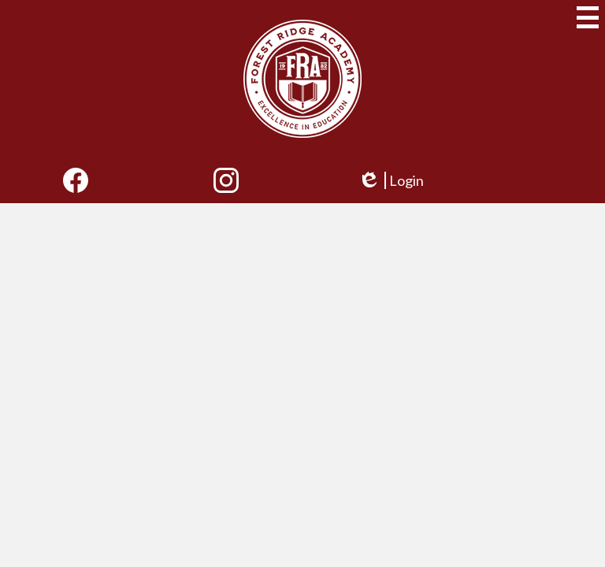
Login (391, 181)
